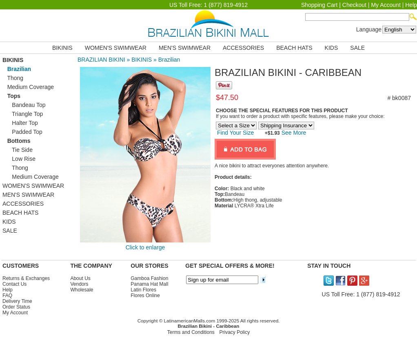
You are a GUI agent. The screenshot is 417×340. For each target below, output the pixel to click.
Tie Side (17, 150)
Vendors (79, 284)
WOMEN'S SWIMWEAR (115, 47)
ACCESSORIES (243, 47)
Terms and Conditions (191, 332)
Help (411, 5)
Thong (12, 78)
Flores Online (145, 295)
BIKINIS (62, 47)
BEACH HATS (294, 47)
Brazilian (169, 59)
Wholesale (81, 290)
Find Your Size (235, 132)
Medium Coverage (28, 87)
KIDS (331, 47)
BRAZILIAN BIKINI (101, 59)
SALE (357, 47)
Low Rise (18, 159)
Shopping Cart (319, 5)
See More (293, 132)
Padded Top (22, 132)
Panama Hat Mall (149, 284)
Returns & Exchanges (26, 278)
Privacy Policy (235, 332)
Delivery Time (17, 301)
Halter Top (20, 123)
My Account (385, 5)
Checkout (354, 5)
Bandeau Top (24, 105)
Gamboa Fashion (149, 278)
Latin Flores (143, 290)
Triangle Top (22, 114)
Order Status (16, 307)
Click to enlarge (145, 247)
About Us (80, 278)
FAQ (7, 295)
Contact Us (14, 284)
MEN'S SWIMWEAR (185, 47)
